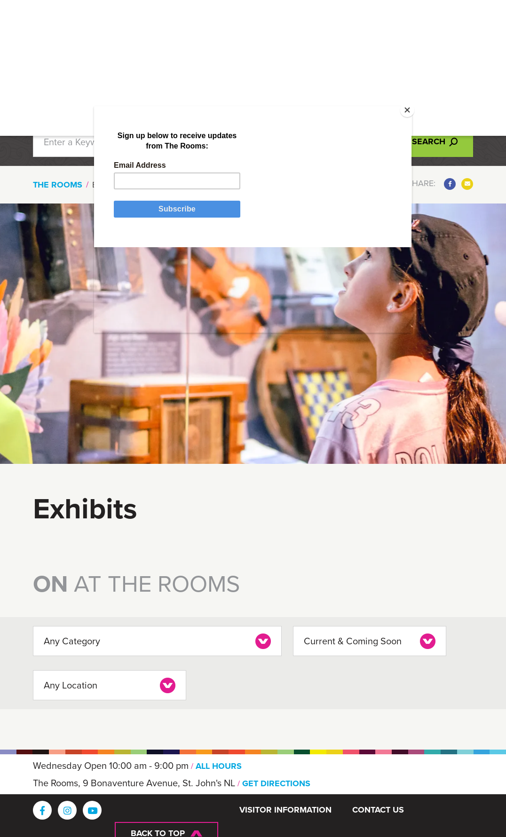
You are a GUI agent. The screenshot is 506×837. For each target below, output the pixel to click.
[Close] (393, 128)
